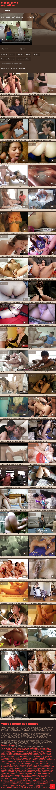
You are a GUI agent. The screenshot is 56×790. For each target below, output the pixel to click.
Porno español (31, 780)
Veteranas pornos (35, 763)
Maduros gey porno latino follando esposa (42, 533)
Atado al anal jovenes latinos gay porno (13, 395)
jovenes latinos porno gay (10, 729)
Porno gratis (20, 780)
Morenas (20, 54)
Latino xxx (10, 755)
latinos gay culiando (45, 730)
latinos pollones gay (22, 734)
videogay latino (19, 743)
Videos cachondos (34, 770)
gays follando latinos (41, 728)
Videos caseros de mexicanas (38, 773)
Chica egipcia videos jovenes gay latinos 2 (42, 510)
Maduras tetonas (31, 760)
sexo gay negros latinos (20, 741)
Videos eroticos (46, 756)
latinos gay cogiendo (30, 730)
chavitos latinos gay (22, 727)
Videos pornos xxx (39, 750)
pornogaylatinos (6, 739)
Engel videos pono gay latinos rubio (12, 256)
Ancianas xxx (6, 778)
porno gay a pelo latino (9, 737)
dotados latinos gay (37, 727)
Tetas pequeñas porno (7, 59)
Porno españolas (21, 755)
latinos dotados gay (39, 729)
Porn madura (27, 750)
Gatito (12, 54)
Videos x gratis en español (26, 768)
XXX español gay (10, 772)
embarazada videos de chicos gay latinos (41, 557)
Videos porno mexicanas (23, 777)
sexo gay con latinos (36, 739)
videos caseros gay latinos (34, 743)
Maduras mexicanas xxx (33, 783)
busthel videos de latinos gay (38, 441)
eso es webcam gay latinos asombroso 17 (42, 580)
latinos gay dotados (7, 732)
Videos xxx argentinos (45, 787)
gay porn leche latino (23, 59)
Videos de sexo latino (19, 785)
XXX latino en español (28, 787)
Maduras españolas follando (11, 758)
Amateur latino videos (31, 761)
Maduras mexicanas (24, 751)
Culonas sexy (48, 763)
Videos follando (39, 777)
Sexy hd (36, 54)
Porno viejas (5, 748)
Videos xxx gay (37, 775)
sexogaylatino (27, 742)
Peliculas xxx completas (20, 763)
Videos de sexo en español (27, 767)
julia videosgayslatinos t (8, 325)
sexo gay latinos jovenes (34, 740)
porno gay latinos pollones (27, 737)
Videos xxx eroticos (8, 768)
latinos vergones (36, 734)
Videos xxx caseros (16, 756)
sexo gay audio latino (21, 739)
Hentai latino (41, 768)
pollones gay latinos (27, 736)
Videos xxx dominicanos (10, 765)
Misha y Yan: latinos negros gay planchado (42, 395)
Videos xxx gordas (8, 780)
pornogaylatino (43, 737)
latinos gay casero (15, 730)
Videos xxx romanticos (46, 767)
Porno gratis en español (42, 765)
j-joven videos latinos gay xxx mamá (39, 163)
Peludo (28, 54)
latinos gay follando (22, 732)
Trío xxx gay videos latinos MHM (10, 487)
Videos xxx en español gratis (34, 758)
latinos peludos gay (7, 734)
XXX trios (35, 748)
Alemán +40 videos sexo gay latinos (39, 94)
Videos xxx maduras (14, 750)
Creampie (4, 54)
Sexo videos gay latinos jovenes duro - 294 (14, 603)
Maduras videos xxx (8, 767)
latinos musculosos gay (41, 733)
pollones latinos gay (42, 736)
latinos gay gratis (37, 732)
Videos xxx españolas (16, 783)
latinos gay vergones (25, 733)
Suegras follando (26, 765)
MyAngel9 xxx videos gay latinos (10, 94)
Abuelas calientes (7, 775)
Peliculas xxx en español (21, 778)
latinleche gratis (25, 729)
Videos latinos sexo (15, 761)
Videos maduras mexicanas (21, 748)
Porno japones (23, 772)
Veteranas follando (40, 751)
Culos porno (34, 753)
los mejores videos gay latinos (21, 735)
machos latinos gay (39, 735)
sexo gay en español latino (16, 740)
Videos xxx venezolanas (38, 772)
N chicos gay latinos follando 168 (11, 672)
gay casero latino (13, 728)
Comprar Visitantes (8, 745)
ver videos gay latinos (41, 742)
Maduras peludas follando (37, 785)
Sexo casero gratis (19, 770)
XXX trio (48, 777)
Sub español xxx (18, 760)
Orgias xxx (42, 760)
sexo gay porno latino (37, 741)
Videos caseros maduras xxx (33, 782)
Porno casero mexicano (36, 755)
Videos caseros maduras (40, 778)
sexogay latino (16, 742)
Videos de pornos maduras (18, 753)
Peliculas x (15, 787)
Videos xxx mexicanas (18, 773)
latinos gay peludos (10, 733)
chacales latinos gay (8, 727)
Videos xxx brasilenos (23, 775)
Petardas (40, 780)
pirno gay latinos (13, 736)
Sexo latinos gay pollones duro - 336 (40, 140)
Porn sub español (15, 782)
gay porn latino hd (26, 728)
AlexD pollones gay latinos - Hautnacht (13, 533)
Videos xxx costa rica (32, 756)
